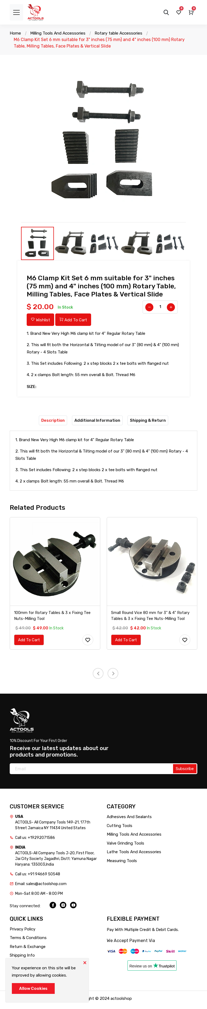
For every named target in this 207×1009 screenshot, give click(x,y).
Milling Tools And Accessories (59, 33)
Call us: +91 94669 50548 (37, 877)
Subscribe (185, 771)
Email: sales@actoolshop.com (41, 887)
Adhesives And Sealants (129, 819)
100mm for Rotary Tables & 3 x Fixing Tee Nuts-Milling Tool (53, 617)
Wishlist (40, 319)
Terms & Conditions (28, 940)
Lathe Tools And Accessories (134, 854)
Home (15, 33)
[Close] (84, 962)
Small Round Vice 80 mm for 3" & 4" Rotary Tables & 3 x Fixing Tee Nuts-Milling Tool (151, 617)
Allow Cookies (33, 988)
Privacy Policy (22, 931)
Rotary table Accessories (124, 33)
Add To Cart (73, 319)
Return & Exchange (28, 949)
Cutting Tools (119, 828)
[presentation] (98, 676)
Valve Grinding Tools (125, 845)
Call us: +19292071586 (35, 840)
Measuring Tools (122, 863)
